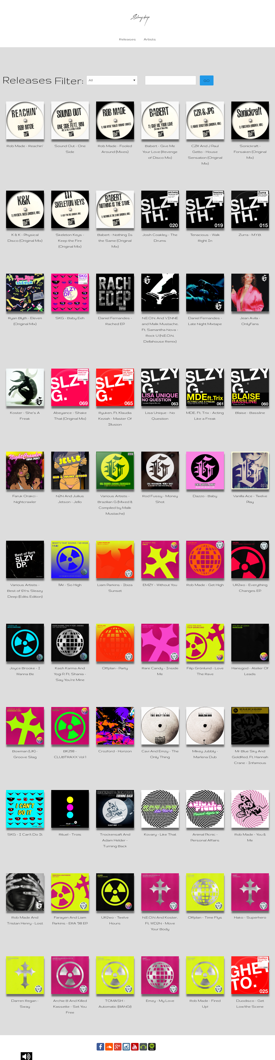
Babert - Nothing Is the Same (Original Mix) (114, 240)
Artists (150, 39)
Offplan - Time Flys (205, 917)
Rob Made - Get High (205, 585)
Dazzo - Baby (205, 496)
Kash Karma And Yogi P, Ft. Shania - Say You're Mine (70, 674)
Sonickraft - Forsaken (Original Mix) (250, 151)
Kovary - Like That (160, 834)
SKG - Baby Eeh (69, 318)
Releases (127, 39)
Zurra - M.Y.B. (250, 235)
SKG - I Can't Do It (24, 834)
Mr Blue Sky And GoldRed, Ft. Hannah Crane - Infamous (250, 757)
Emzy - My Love (160, 1001)
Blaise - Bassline (250, 413)
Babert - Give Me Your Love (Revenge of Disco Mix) (160, 151)
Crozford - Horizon (115, 751)
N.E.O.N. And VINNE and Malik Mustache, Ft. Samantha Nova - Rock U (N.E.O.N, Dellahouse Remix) (160, 329)
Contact (167, 1046)
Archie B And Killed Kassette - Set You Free (70, 1006)
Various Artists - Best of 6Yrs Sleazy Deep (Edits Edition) (25, 590)
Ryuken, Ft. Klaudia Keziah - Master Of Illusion (115, 418)
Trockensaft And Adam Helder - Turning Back (115, 840)
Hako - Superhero (250, 917)
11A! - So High (69, 585)
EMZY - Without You (160, 585)
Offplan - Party (115, 668)
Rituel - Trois (70, 834)
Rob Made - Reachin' (25, 146)
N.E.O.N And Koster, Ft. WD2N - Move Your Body (160, 923)
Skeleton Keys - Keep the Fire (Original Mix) (70, 240)
